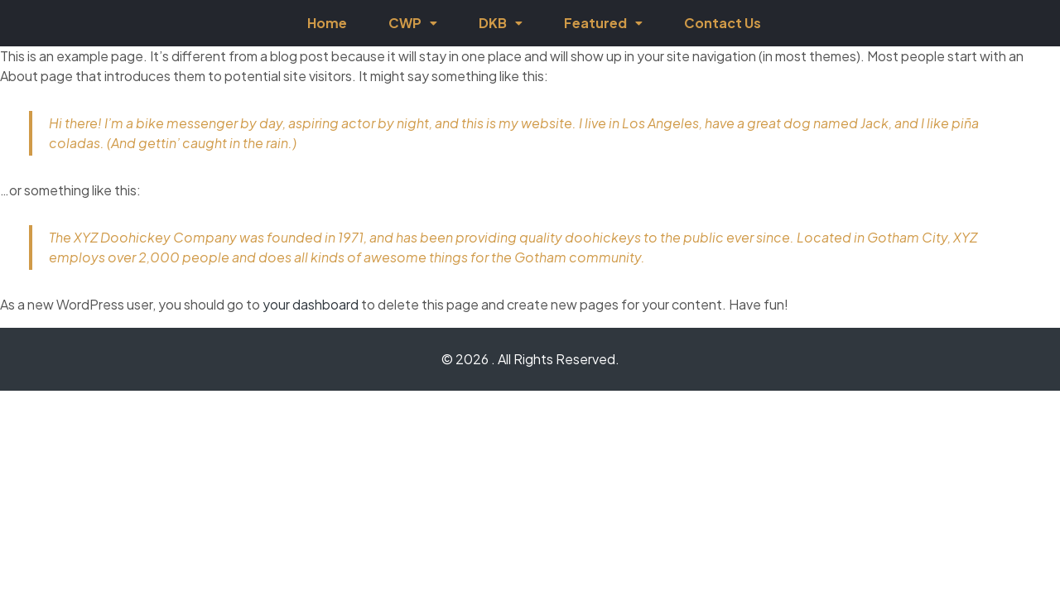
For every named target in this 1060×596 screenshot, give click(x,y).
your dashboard (311, 304)
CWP (412, 22)
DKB (501, 22)
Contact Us (722, 22)
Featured (603, 22)
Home (327, 22)
